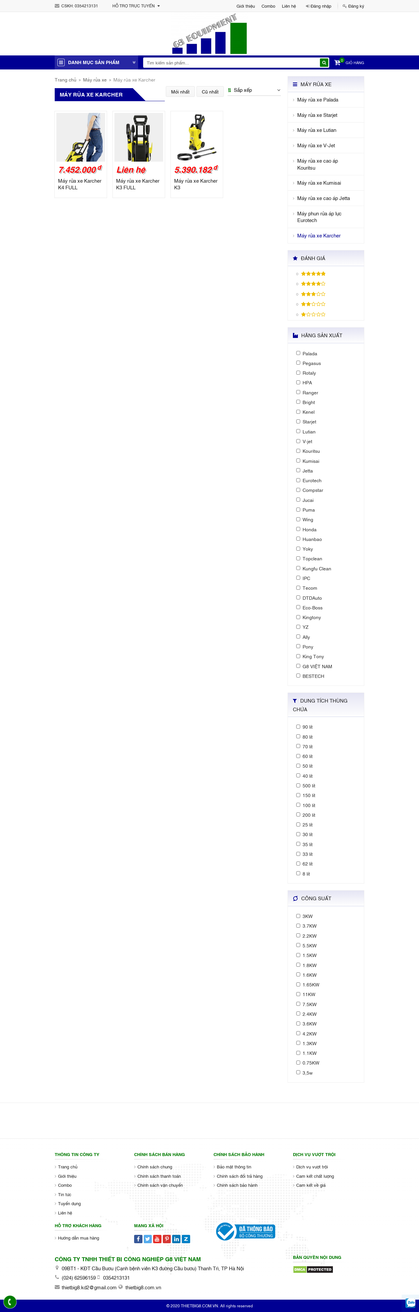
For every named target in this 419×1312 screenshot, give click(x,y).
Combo (268, 6)
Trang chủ (65, 79)
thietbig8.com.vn (143, 1287)
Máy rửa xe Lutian (316, 130)
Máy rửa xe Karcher (319, 235)
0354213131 (86, 5)
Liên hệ (289, 6)
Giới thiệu (246, 6)
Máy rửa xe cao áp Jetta (323, 198)
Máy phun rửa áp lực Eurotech (319, 216)
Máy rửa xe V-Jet (316, 145)
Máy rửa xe (95, 79)
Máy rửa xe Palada (317, 99)
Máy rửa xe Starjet (317, 115)
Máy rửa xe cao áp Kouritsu (317, 164)
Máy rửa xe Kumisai (319, 182)
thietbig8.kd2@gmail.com (89, 1287)
